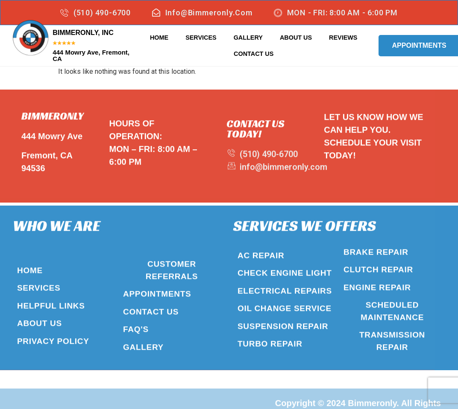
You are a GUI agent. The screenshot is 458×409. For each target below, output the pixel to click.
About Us (296, 37)
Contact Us (253, 53)
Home (159, 37)
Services (201, 37)
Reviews (343, 37)
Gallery (248, 37)
